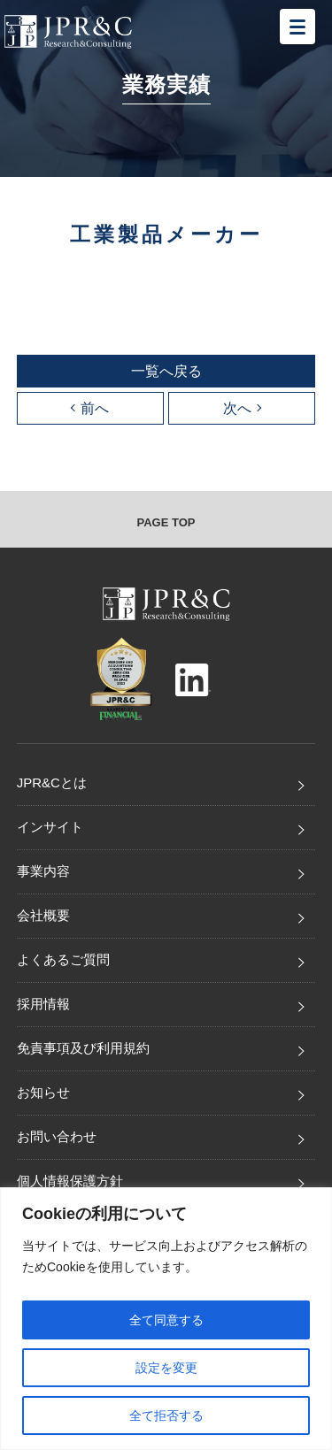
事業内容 (43, 870)
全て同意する (166, 1320)
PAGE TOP (166, 522)
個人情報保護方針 (70, 1180)
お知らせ (43, 1092)
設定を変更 (166, 1368)
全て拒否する (166, 1415)
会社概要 (43, 915)
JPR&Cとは (52, 782)
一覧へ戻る (166, 371)
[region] (166, 1318)
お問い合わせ (57, 1136)
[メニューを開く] (297, 26)
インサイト (50, 826)
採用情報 (43, 1003)
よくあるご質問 (63, 959)
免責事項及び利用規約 (83, 1047)
